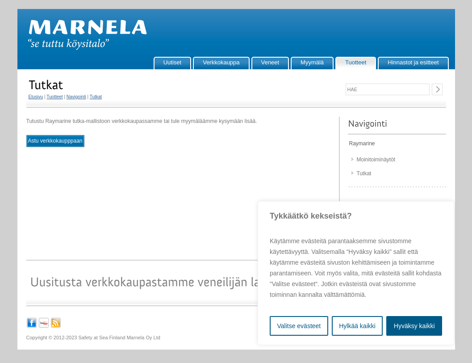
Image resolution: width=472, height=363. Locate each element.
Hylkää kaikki (357, 325)
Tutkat (96, 96)
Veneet (270, 62)
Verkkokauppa (221, 62)
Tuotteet (355, 62)
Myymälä (312, 62)
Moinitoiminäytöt (376, 159)
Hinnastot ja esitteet (413, 62)
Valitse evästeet (299, 325)
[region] (356, 273)
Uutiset (172, 62)
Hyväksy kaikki (414, 325)
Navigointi (76, 96)
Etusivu (36, 96)
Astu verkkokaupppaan (55, 141)
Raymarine (362, 143)
